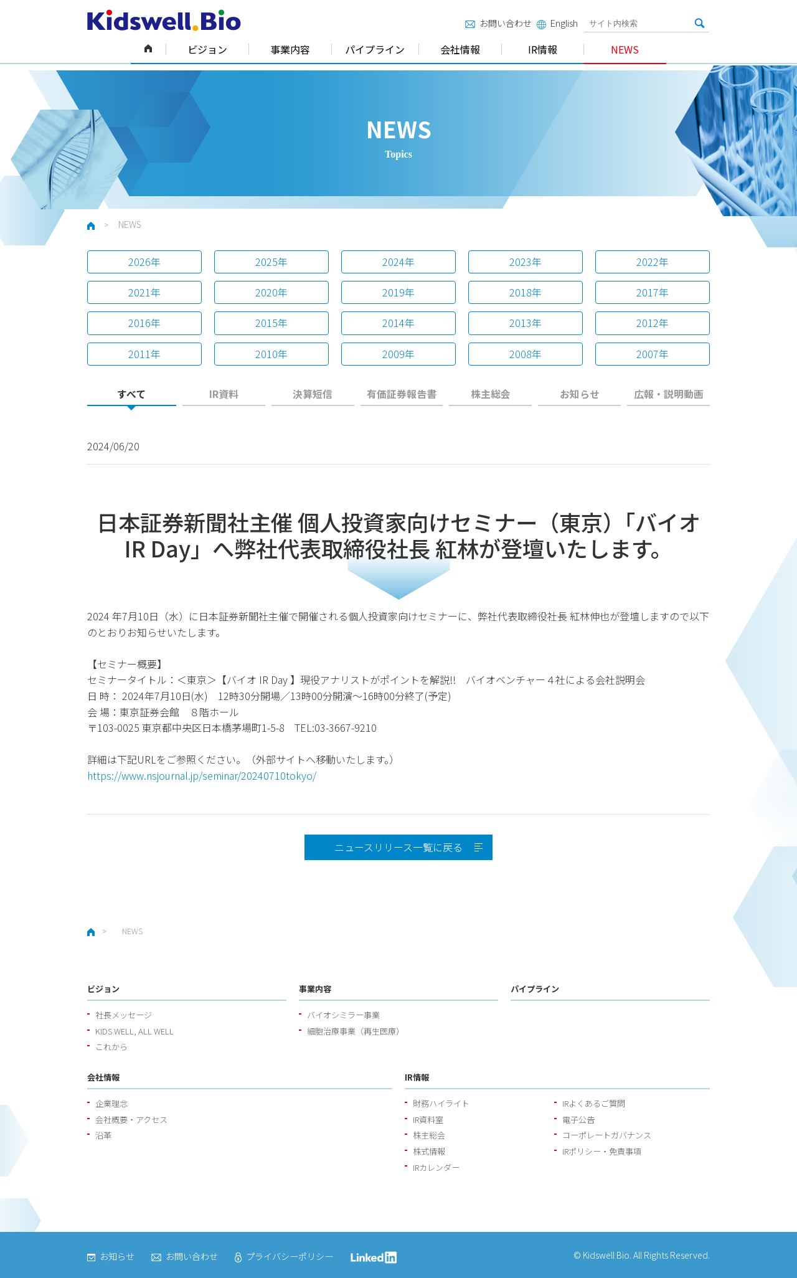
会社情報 (460, 49)
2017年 (652, 292)
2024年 (398, 261)
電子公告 (578, 1119)
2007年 (652, 353)
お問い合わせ (498, 23)
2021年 (144, 292)
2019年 (398, 292)
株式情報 (429, 1151)
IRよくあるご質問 (593, 1103)
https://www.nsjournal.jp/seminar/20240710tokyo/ (201, 775)
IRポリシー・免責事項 (601, 1151)
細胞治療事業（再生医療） (355, 1031)
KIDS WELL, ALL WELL (134, 1031)
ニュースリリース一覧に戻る (398, 847)
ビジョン (207, 49)
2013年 (525, 322)
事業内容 (290, 49)
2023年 (525, 261)
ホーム (148, 49)
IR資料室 (428, 1119)
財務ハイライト (441, 1103)
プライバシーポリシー (284, 1256)
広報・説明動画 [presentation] (669, 394)
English (557, 23)
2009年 (398, 353)
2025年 (271, 261)
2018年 (525, 292)
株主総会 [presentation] (491, 394)
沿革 (103, 1135)
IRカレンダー (436, 1167)
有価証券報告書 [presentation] (401, 394)
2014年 (398, 322)
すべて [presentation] (131, 394)
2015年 (271, 322)
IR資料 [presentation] (223, 394)
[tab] (131, 397)
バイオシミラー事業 (343, 1015)
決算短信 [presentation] (312, 394)
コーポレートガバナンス (606, 1135)
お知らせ (110, 1256)
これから (111, 1047)
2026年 (144, 261)
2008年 (525, 353)
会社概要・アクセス (131, 1119)
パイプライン (375, 49)
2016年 (144, 322)
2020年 (271, 292)
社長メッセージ (123, 1015)
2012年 (652, 322)
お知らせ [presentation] (580, 394)
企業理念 (111, 1103)
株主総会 (429, 1135)
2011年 (144, 353)
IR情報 (542, 49)
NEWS (625, 49)
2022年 (652, 261)
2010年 (271, 353)
